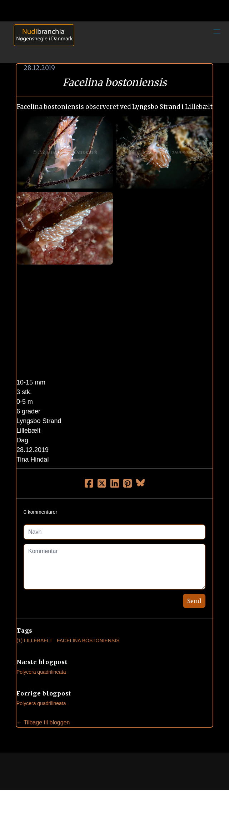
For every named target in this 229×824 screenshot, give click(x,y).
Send (194, 600)
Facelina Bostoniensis (88, 640)
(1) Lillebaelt (34, 640)
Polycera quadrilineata (41, 672)
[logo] (41, 42)
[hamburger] (217, 31)
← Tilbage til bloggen (43, 722)
